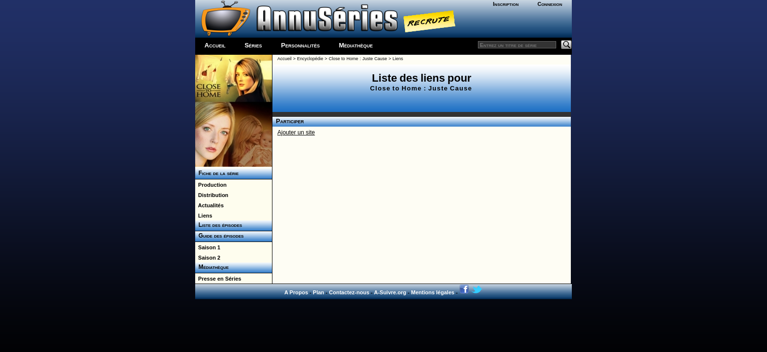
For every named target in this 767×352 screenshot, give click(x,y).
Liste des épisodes (218, 224)
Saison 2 (207, 258)
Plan (318, 292)
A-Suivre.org (390, 292)
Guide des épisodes (219, 235)
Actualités (209, 205)
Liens (203, 216)
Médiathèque (356, 45)
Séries (253, 45)
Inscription (506, 4)
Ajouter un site (296, 132)
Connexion (550, 4)
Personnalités (300, 45)
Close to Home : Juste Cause (358, 58)
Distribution (211, 195)
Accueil (215, 45)
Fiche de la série (217, 173)
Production (210, 185)
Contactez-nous (349, 292)
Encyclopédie (310, 58)
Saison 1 (207, 247)
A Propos (296, 292)
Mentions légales (432, 292)
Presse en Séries (218, 279)
